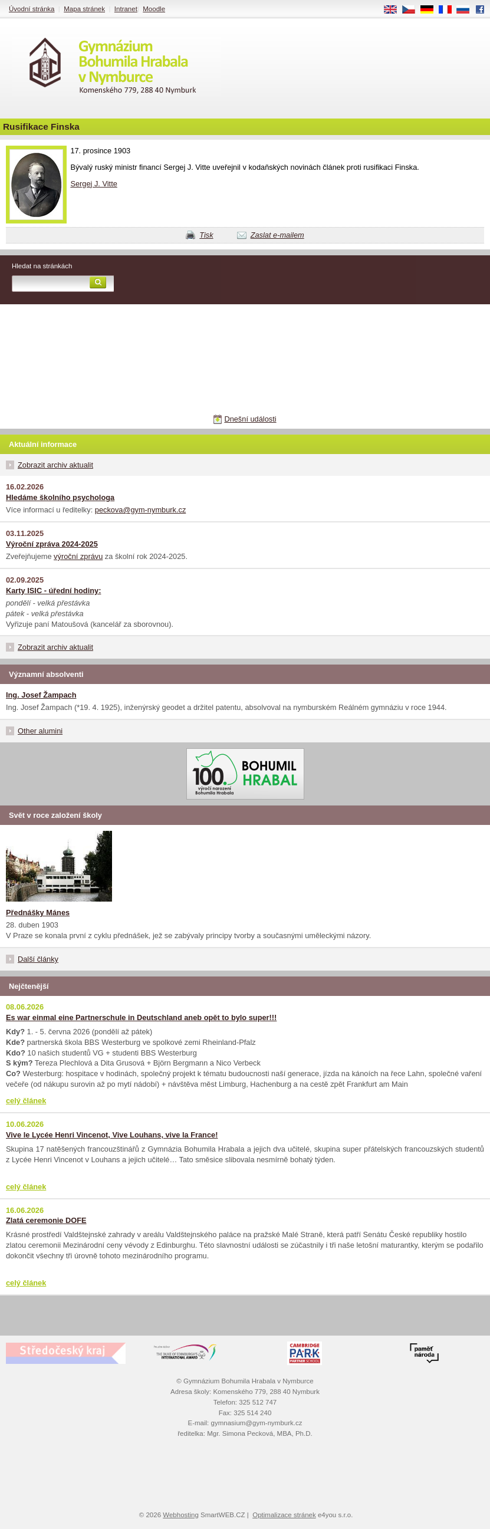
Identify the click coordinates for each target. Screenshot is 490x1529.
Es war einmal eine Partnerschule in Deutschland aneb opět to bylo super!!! (141, 1017)
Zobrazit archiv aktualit (55, 465)
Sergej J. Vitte (93, 183)
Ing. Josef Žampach (41, 694)
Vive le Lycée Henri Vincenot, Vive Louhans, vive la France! (112, 1134)
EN (394, 10)
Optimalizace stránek (284, 1514)
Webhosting (181, 1514)
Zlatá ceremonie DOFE (46, 1220)
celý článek (26, 1100)
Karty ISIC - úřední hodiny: (53, 590)
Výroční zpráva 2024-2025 (52, 544)
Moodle (154, 8)
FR (449, 10)
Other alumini (40, 730)
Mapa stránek (84, 8)
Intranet (125, 8)
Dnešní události (250, 419)
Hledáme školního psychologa (60, 497)
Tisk (206, 235)
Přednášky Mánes (38, 912)
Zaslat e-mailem (277, 235)
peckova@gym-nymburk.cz (140, 509)
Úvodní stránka (31, 8)
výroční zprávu (78, 556)
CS (412, 10)
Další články (38, 959)
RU (467, 10)
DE (431, 10)
